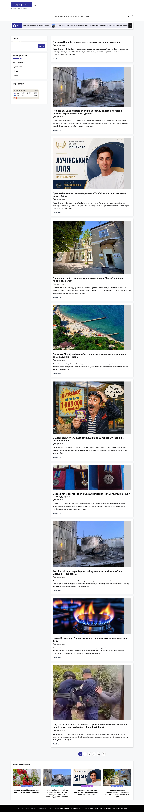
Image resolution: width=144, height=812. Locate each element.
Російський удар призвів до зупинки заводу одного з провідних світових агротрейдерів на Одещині (103, 25)
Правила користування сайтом (99, 808)
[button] (104, 754)
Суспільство (17, 67)
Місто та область (19, 62)
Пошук (15, 39)
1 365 (98, 754)
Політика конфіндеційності (70, 808)
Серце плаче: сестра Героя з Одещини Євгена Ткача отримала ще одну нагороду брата (92, 495)
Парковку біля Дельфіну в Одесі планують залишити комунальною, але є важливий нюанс (90, 355)
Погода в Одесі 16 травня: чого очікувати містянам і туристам (35, 25)
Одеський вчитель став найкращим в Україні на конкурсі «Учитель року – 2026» (89, 194)
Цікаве (15, 75)
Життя (15, 71)
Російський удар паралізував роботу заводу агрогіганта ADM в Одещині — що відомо (88, 572)
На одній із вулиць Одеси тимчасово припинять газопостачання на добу (90, 639)
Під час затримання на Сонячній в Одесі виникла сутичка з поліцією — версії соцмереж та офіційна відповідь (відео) (92, 726)
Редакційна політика (119, 808)
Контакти (84, 808)
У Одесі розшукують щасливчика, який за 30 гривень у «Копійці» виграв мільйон (88, 439)
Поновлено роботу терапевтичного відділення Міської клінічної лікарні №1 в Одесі (88, 279)
